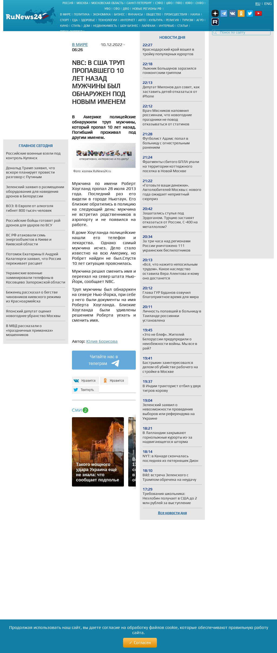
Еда (75, 20)
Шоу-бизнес (129, 25)
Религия (172, 20)
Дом (87, 25)
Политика (82, 14)
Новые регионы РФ (146, 8)
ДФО (126, 8)
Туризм (187, 20)
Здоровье (88, 20)
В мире (65, 14)
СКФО (199, 3)
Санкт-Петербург (139, 3)
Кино (64, 25)
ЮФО (188, 3)
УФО (107, 8)
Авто (142, 20)
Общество (153, 14)
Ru (257, 3)
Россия (67, 3)
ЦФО (169, 3)
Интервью (166, 25)
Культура (156, 20)
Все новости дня (172, 513)
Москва (82, 3)
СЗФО (159, 3)
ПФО (179, 3)
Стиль (75, 25)
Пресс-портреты (72, 31)
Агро (199, 20)
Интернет (127, 20)
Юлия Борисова (102, 341)
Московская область (107, 3)
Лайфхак (148, 25)
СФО (117, 8)
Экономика (102, 14)
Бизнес (119, 14)
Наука (195, 14)
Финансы (135, 14)
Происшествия (175, 14)
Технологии (107, 20)
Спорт (64, 20)
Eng (268, 3)
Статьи (182, 25)
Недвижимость (105, 25)
